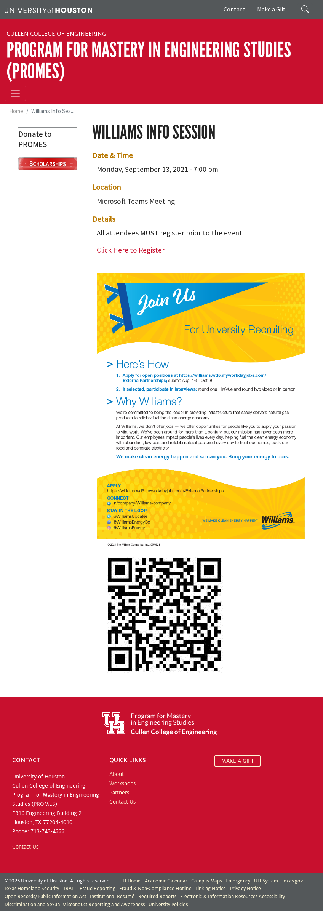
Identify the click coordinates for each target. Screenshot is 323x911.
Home (16, 111)
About (116, 774)
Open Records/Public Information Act (45, 896)
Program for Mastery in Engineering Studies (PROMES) (148, 60)
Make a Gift (271, 9)
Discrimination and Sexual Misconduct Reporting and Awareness (75, 904)
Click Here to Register (131, 250)
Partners (119, 792)
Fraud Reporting (97, 888)
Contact (234, 9)
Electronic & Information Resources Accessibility (232, 896)
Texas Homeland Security (32, 888)
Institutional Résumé (112, 896)
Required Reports (157, 896)
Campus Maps (206, 881)
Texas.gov (292, 881)
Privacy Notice (245, 888)
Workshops (122, 783)
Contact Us (25, 847)
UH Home (130, 881)
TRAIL (69, 888)
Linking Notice (210, 888)
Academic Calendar (166, 881)
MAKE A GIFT (237, 761)
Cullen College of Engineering (56, 33)
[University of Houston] (48, 9)
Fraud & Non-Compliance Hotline (155, 888)
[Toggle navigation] (15, 93)
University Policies (168, 904)
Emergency (237, 881)
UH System (266, 881)
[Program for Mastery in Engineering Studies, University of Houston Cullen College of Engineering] (159, 723)
